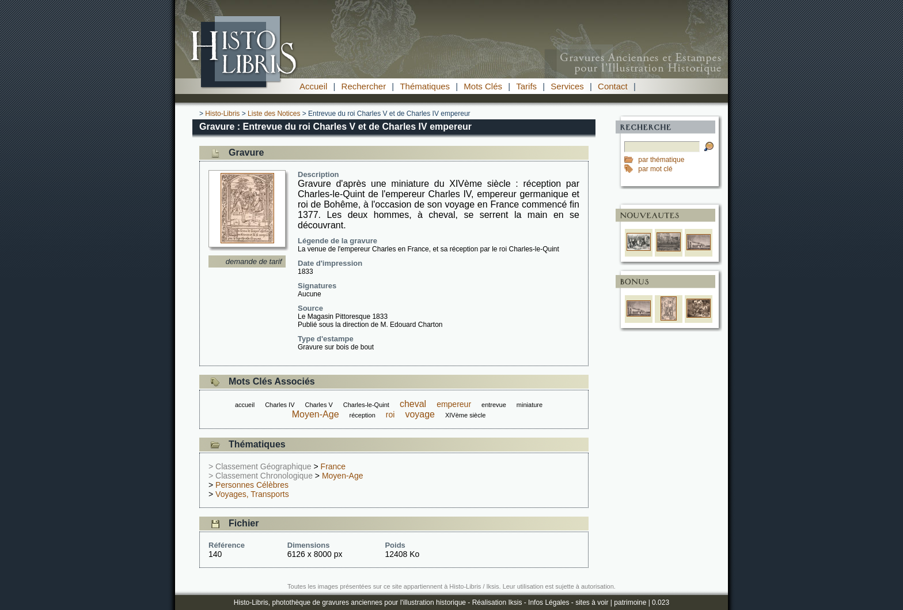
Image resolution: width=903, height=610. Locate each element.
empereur (454, 404)
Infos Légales (548, 602)
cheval (413, 404)
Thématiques (425, 86)
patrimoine (630, 602)
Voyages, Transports (252, 494)
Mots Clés (483, 86)
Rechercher (364, 86)
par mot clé (655, 169)
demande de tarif (254, 261)
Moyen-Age (315, 414)
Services (567, 86)
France (333, 466)
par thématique (661, 160)
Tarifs (526, 86)
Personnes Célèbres (252, 484)
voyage (420, 414)
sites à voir (591, 602)
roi (390, 414)
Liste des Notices (274, 114)
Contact (613, 86)
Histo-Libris (222, 114)
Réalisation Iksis (497, 602)
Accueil (313, 86)
